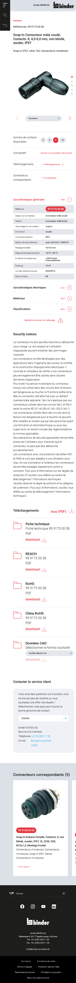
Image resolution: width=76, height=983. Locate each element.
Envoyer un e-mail (41, 740)
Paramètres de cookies (25, 972)
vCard (34, 745)
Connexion (26, 961)
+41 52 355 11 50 (40, 736)
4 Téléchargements (53, 164)
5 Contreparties (49, 178)
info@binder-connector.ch (38, 949)
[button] (5, 5)
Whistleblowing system (51, 972)
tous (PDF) (59, 511)
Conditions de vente (46, 961)
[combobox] (43, 718)
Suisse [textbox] (25, 718)
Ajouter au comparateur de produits (56, 153)
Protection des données (48, 967)
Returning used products (38, 978)
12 (62, 140)
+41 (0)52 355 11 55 (40, 943)
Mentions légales (24, 967)
